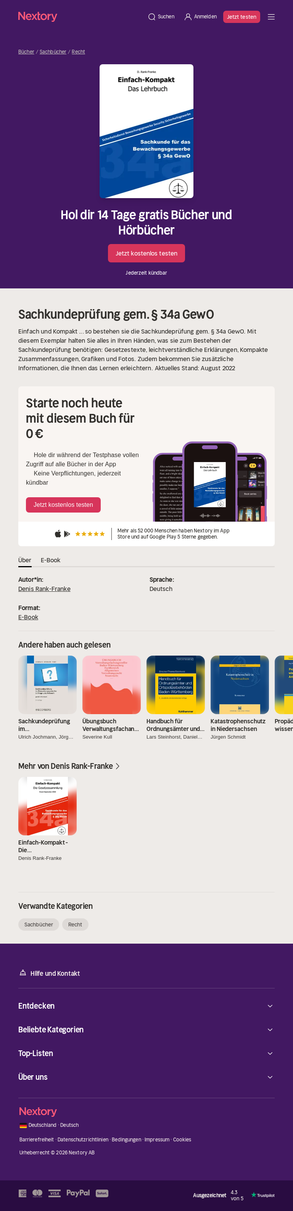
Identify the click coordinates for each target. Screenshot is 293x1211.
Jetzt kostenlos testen (146, 253)
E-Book (28, 617)
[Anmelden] (200, 17)
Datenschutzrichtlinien (83, 1139)
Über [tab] (25, 560)
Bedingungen (126, 1139)
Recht (78, 52)
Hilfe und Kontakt (49, 973)
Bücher (26, 52)
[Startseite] (80, 16)
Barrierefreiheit (36, 1139)
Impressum (157, 1139)
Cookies (182, 1139)
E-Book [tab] (51, 560)
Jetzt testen (241, 16)
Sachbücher (53, 52)
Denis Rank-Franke (44, 588)
